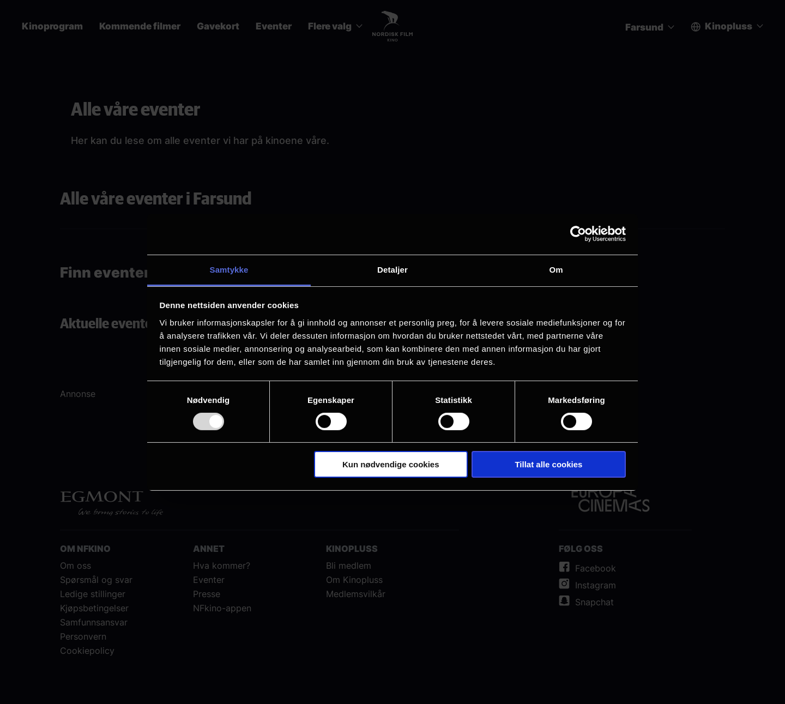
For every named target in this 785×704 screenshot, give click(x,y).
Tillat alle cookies (548, 464)
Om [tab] (556, 269)
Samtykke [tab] (229, 269)
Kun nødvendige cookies (390, 464)
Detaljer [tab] (392, 269)
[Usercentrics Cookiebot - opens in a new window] (578, 234)
